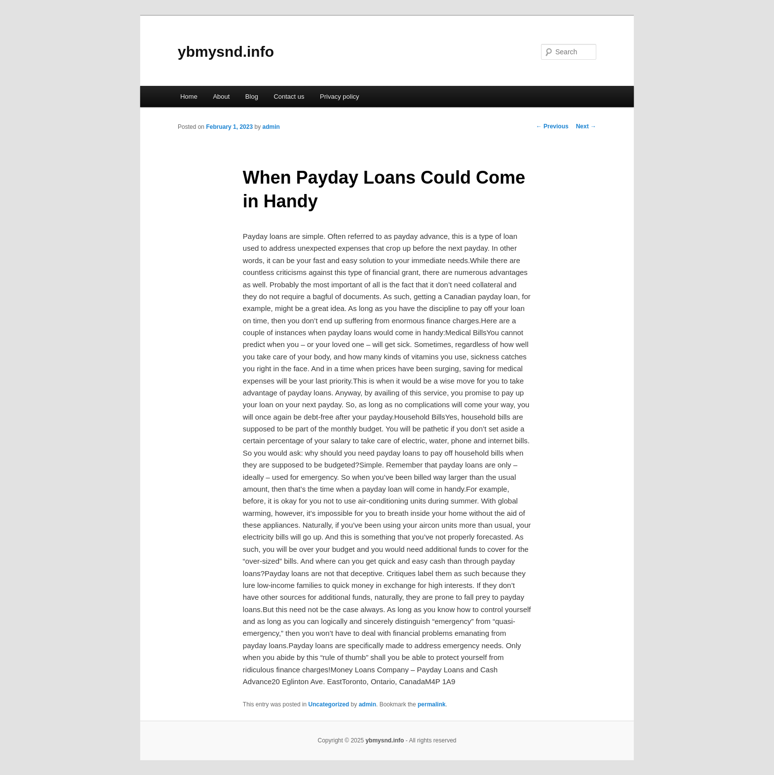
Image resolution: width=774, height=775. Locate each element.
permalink (432, 704)
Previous (552, 126)
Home (188, 96)
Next (586, 126)
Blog (251, 96)
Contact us (288, 96)
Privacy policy (339, 96)
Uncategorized (329, 704)
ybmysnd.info (226, 51)
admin (270, 126)
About (221, 96)
